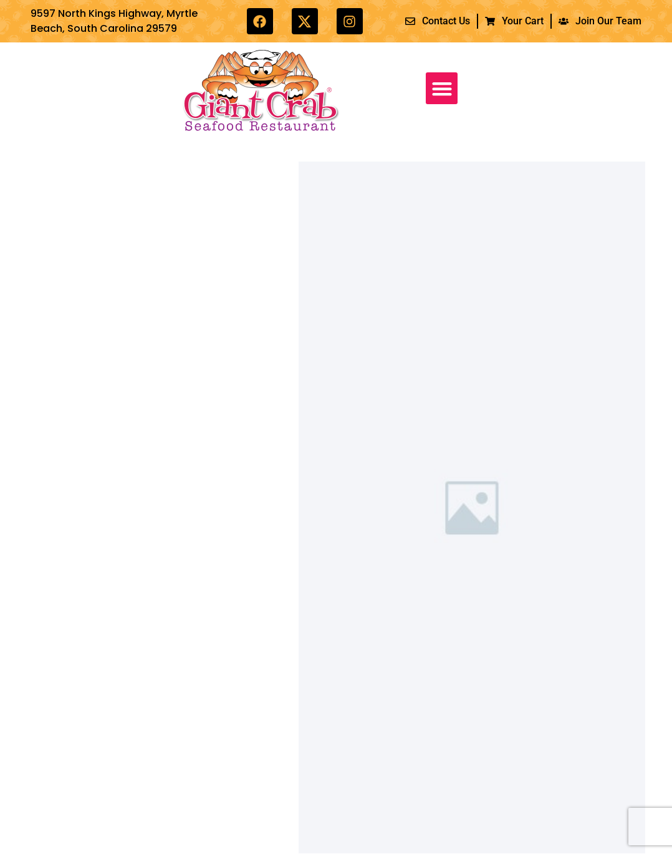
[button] (442, 88)
